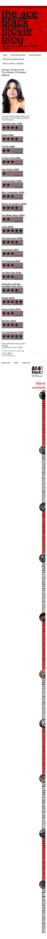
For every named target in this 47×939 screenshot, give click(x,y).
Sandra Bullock (10, 355)
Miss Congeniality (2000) (13, 192)
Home (5, 55)
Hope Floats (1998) (10, 169)
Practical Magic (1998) (12, 181)
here (6, 345)
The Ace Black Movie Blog (19, 26)
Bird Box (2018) (9, 321)
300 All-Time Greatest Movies (13, 59)
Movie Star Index (35, 55)
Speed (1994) (8, 135)
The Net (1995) (8, 147)
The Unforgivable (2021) (13, 332)
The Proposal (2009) (11, 261)
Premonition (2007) (10, 250)
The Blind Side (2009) (11, 273)
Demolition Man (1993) (12, 124)
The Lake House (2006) (12, 238)
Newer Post (6, 362)
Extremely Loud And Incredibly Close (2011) (12, 285)
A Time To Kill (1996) (11, 158)
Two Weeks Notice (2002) (13, 215)
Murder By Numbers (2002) (14, 204)
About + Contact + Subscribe (13, 63)
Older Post (26, 362)
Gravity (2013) (8, 298)
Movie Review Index (18, 55)
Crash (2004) (7, 227)
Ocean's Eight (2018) (11, 309)
